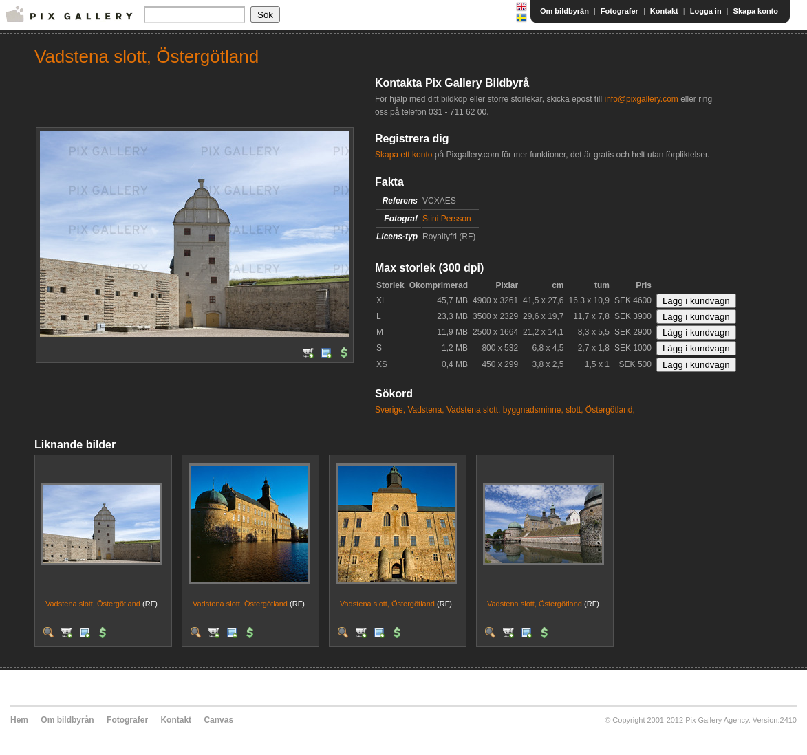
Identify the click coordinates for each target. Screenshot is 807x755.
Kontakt (664, 11)
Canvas (218, 720)
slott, (574, 410)
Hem (19, 720)
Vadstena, (425, 410)
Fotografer (619, 11)
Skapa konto (755, 11)
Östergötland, (610, 410)
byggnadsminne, (533, 410)
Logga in (706, 11)
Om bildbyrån (564, 11)
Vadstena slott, (473, 410)
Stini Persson (446, 218)
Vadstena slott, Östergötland (92, 604)
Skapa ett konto (403, 155)
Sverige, (390, 410)
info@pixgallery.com (641, 99)
